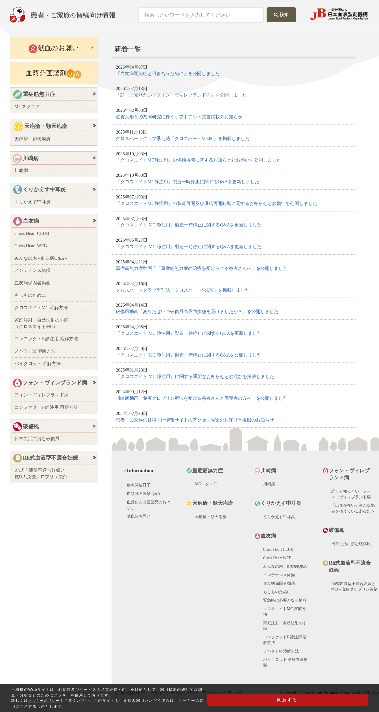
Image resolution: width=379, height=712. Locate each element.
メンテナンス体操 (32, 270)
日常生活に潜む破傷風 (37, 438)
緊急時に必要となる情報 (285, 604)
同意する (339, 702)
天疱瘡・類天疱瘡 (40, 127)
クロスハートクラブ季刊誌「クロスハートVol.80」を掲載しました (183, 138)
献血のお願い (139, 520)
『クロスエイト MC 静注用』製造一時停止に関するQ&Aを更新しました (189, 224)
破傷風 (26, 427)
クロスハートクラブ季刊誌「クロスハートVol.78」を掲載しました (183, 290)
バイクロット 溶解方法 (37, 363)
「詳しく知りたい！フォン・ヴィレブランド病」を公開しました (181, 95)
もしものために (30, 295)
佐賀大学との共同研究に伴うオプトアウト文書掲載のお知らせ (179, 116)
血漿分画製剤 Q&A (143, 497)
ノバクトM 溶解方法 (35, 351)
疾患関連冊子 (139, 489)
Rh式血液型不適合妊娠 (45, 458)
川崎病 (26, 158)
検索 (281, 14)
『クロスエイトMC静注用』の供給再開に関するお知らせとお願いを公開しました (198, 160)
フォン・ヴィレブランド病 (50, 383)
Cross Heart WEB (30, 245)
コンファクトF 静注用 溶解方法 (46, 338)
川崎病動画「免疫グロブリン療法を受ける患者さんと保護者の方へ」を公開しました (201, 398)
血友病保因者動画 (32, 282)
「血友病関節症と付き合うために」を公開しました (168, 73)
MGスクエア (27, 106)
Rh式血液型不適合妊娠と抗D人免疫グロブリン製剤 (40, 473)
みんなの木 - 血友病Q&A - (40, 258)
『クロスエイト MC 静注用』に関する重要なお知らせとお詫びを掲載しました (195, 376)
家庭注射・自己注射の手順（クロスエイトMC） (41, 323)
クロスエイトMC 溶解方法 (41, 307)
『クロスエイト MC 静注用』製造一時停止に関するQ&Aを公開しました (189, 355)
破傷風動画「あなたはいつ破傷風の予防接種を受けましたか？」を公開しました (197, 311)
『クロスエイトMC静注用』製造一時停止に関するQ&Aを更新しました (187, 181)
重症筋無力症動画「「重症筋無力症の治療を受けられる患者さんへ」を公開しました (201, 268)
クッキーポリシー (45, 705)
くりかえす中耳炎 (39, 190)
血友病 (26, 221)
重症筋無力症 (34, 94)
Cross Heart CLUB (31, 233)
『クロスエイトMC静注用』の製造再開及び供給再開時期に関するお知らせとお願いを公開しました (216, 203)
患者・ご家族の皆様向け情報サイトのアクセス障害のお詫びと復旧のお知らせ (195, 420)
